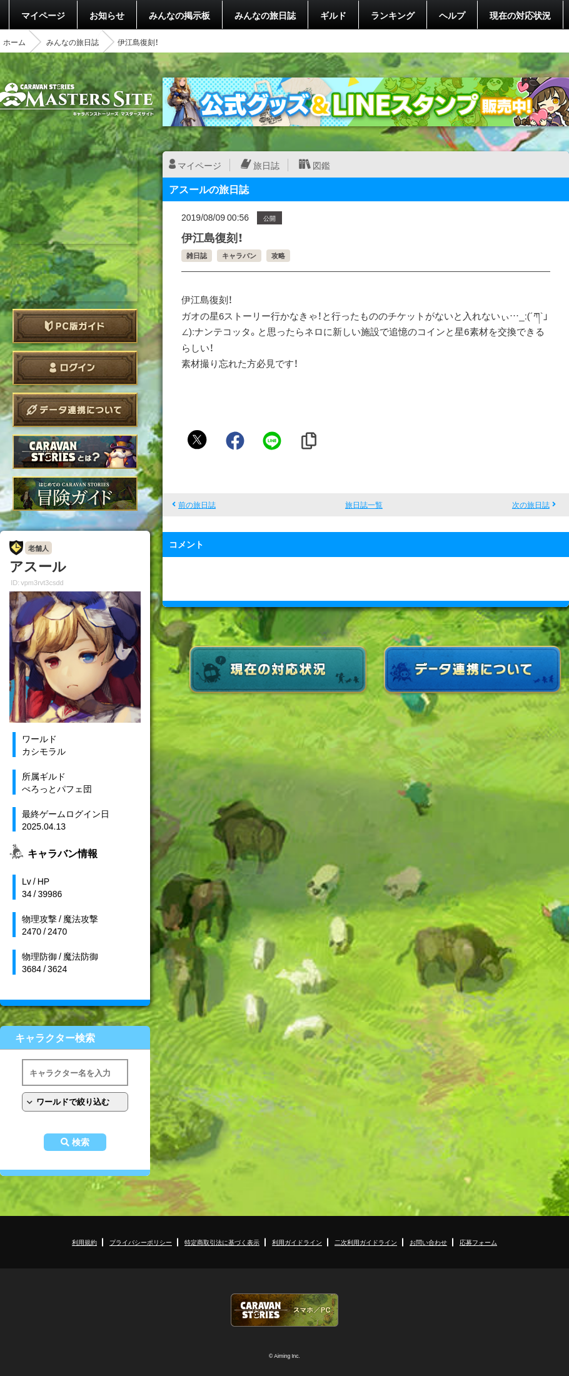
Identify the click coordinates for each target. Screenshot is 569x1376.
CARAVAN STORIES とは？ (75, 451)
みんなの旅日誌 (265, 15)
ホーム (14, 42)
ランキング (393, 15)
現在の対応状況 (520, 15)
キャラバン (239, 255)
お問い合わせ (428, 1242)
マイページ (43, 15)
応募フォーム (478, 1242)
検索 (80, 1142)
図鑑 (321, 165)
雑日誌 (196, 255)
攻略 (278, 255)
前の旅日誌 (197, 504)
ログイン (75, 368)
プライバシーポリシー (140, 1242)
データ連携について (75, 410)
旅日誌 (266, 165)
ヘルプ (452, 15)
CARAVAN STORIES (284, 1310)
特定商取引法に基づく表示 (221, 1242)
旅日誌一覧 (364, 504)
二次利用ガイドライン (366, 1242)
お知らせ (106, 15)
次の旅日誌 (531, 504)
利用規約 (84, 1242)
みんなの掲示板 (179, 15)
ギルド (333, 15)
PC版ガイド (75, 326)
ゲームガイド (75, 493)
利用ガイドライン (297, 1242)
